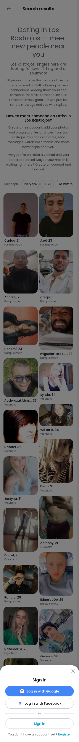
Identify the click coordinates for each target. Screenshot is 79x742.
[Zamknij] (73, 671)
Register (64, 734)
